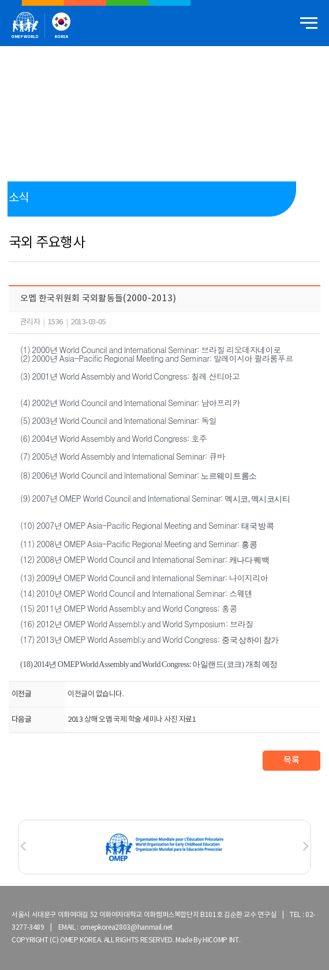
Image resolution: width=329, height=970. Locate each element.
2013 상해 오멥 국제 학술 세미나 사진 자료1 (132, 719)
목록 (291, 761)
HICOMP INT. (221, 940)
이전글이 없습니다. (96, 694)
